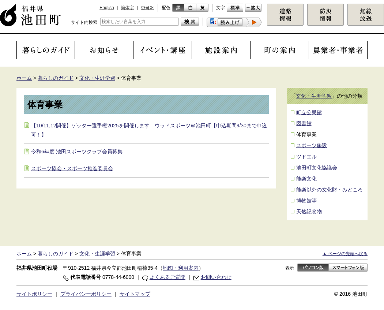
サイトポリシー (34, 294)
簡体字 (127, 7)
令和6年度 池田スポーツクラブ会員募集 (77, 151)
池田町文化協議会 (316, 168)
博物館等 (306, 200)
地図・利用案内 (181, 268)
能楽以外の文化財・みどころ (329, 190)
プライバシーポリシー (86, 294)
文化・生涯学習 (97, 78)
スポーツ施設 (311, 145)
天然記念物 (309, 211)
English (106, 7)
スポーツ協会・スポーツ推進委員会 (72, 168)
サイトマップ (135, 294)
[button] (234, 22)
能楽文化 (306, 179)
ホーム (24, 78)
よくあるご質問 (167, 277)
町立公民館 (309, 112)
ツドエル (306, 157)
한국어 (147, 7)
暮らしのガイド (56, 78)
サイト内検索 (84, 22)
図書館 (304, 123)
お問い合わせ (216, 277)
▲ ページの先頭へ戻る (345, 253)
